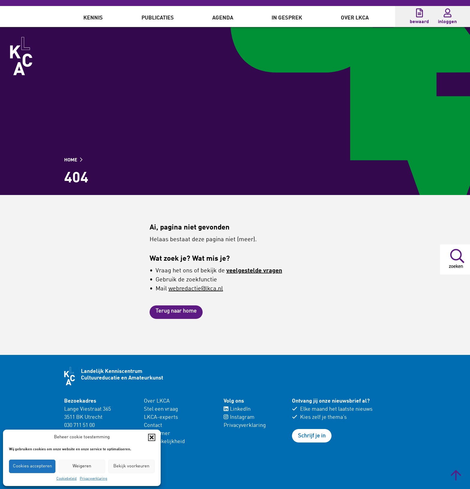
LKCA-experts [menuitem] (161, 417)
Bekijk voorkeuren (131, 466)
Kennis (93, 18)
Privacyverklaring (93, 479)
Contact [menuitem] (153, 425)
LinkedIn (237, 409)
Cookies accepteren (32, 466)
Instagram (239, 417)
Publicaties (157, 18)
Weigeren (82, 466)
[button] (152, 437)
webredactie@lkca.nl (195, 289)
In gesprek (287, 18)
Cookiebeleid (66, 479)
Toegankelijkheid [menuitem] (164, 441)
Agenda (222, 18)
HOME (73, 160)
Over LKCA (355, 18)
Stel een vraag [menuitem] (161, 409)
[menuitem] (93, 16)
